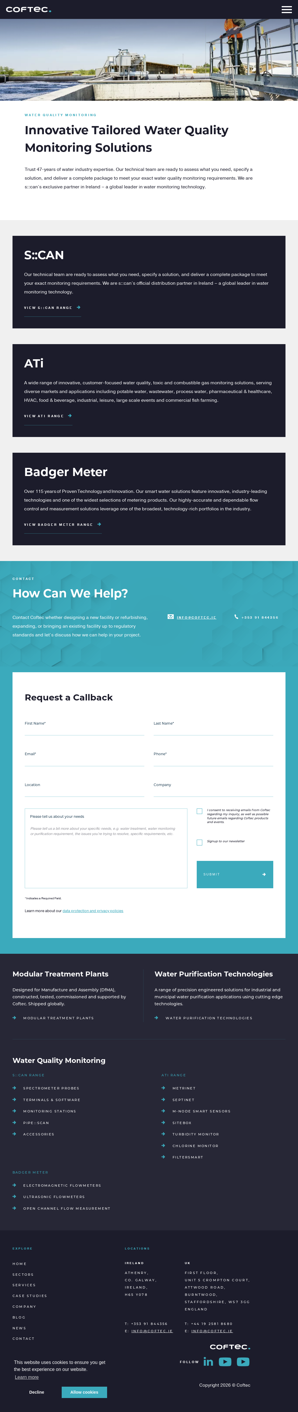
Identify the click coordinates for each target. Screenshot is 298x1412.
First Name (35, 724)
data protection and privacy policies (93, 911)
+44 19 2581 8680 (212, 1324)
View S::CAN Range (52, 308)
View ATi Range (48, 416)
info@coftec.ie (197, 617)
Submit (211, 874)
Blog (19, 1317)
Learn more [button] (27, 1377)
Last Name (164, 724)
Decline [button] (36, 1392)
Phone (160, 754)
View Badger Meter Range (63, 525)
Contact (24, 1339)
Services (24, 1285)
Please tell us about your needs (57, 817)
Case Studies (30, 1296)
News (19, 1328)
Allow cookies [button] (84, 1392)
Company (162, 785)
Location (32, 785)
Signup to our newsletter (225, 841)
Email (30, 754)
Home (20, 1264)
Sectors (23, 1275)
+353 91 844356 (260, 617)
